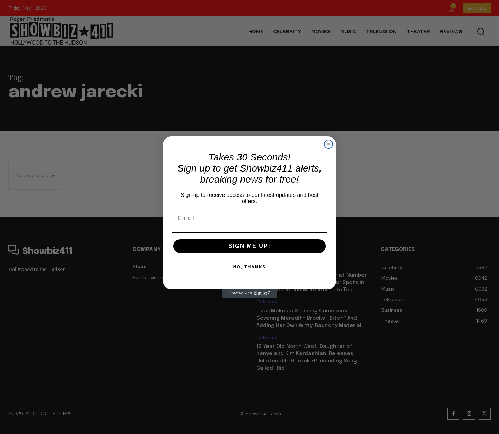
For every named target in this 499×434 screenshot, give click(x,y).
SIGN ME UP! (249, 246)
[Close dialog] (328, 144)
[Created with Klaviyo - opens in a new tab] (249, 293)
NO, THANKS (249, 267)
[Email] (249, 218)
